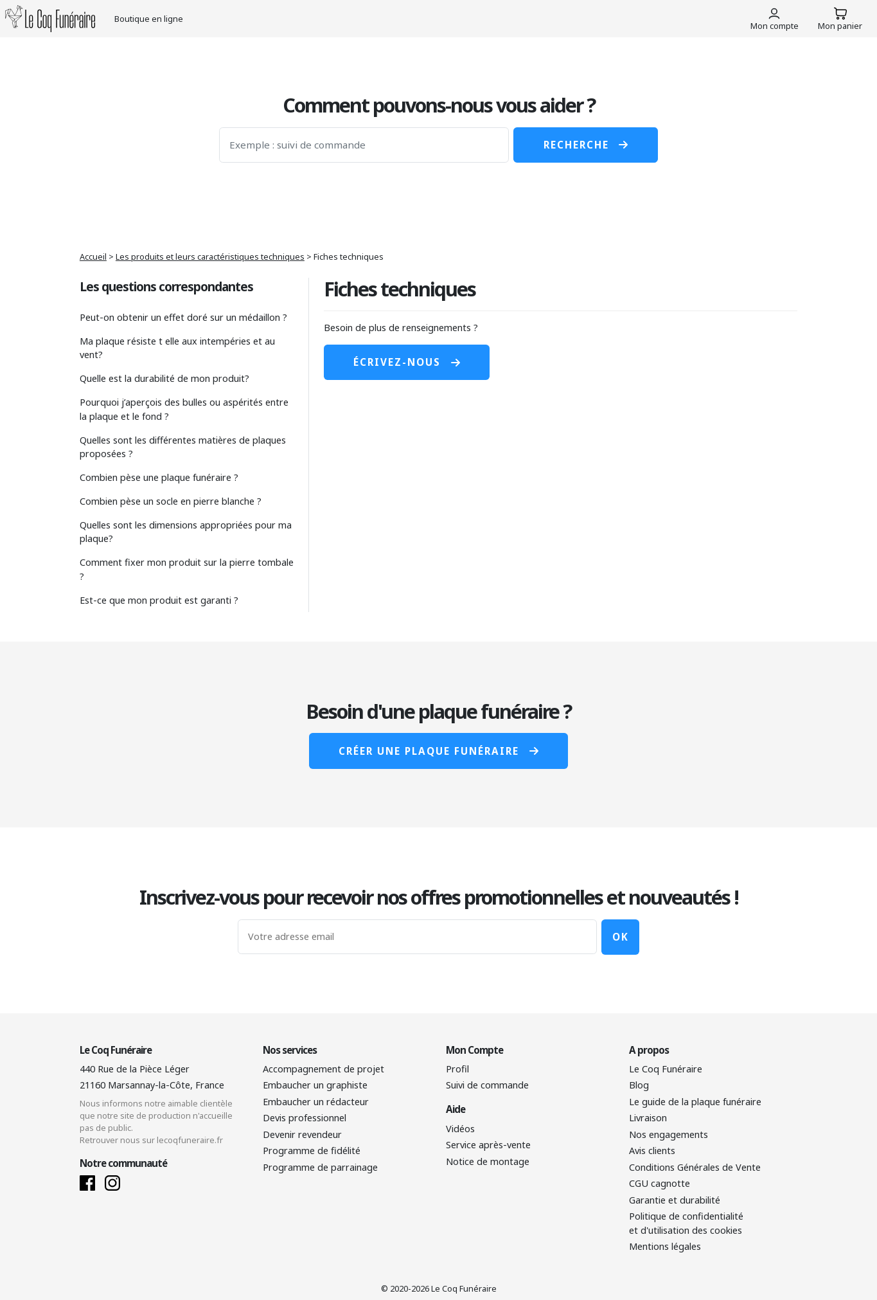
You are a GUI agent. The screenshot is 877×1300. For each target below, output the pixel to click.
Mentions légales (665, 1246)
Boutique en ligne (148, 18)
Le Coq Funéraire (665, 1069)
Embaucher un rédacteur (316, 1102)
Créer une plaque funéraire (438, 751)
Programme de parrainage (320, 1167)
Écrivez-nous (406, 362)
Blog (639, 1085)
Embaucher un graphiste (315, 1085)
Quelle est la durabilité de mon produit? (164, 378)
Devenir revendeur (302, 1134)
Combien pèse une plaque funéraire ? (159, 477)
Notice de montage (487, 1161)
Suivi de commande (487, 1085)
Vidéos (460, 1129)
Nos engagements (668, 1134)
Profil (457, 1069)
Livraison (648, 1118)
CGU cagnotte (659, 1183)
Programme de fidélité (311, 1150)
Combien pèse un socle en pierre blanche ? (170, 501)
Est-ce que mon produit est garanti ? (159, 600)
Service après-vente (488, 1145)
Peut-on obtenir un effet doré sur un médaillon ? (183, 317)
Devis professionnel (304, 1118)
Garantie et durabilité (674, 1200)
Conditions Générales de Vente (695, 1167)
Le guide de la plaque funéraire (695, 1102)
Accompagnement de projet (323, 1069)
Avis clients (652, 1150)
